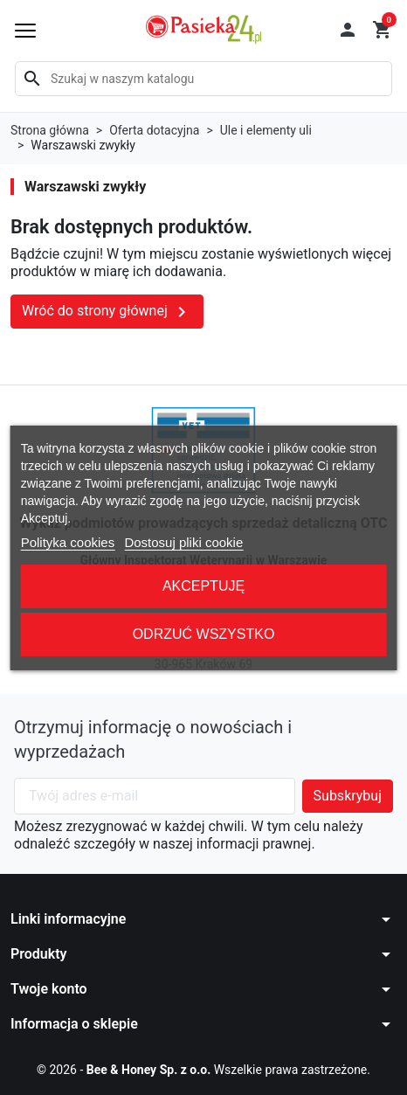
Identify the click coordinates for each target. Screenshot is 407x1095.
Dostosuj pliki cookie (183, 542)
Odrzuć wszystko (204, 634)
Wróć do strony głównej (107, 311)
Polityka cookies (68, 542)
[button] (348, 30)
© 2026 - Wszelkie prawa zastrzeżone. (203, 1070)
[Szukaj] (203, 78)
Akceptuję (203, 586)
